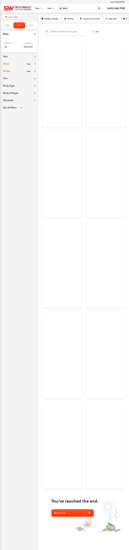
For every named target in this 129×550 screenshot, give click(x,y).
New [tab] (7, 25)
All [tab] (19, 25)
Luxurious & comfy (89, 19)
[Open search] (99, 8)
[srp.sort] (95, 32)
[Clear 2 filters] (11, 17)
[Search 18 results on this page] (64, 31)
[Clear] (29, 64)
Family (68, 19)
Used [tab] (31, 25)
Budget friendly (49, 19)
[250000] (29, 46)
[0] (8, 46)
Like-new (111, 19)
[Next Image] (126, 18)
